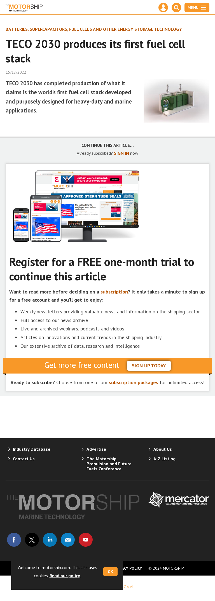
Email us (67, 539)
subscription (114, 291)
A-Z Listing (164, 458)
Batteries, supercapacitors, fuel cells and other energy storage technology (94, 29)
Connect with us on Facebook (14, 539)
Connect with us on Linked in (50, 539)
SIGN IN (121, 153)
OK (110, 571)
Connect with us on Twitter (32, 539)
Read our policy (65, 575)
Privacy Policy (127, 568)
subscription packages (133, 382)
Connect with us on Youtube (85, 539)
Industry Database (31, 449)
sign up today (149, 365)
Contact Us (24, 458)
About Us (162, 449)
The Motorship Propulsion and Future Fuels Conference (109, 463)
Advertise (96, 449)
